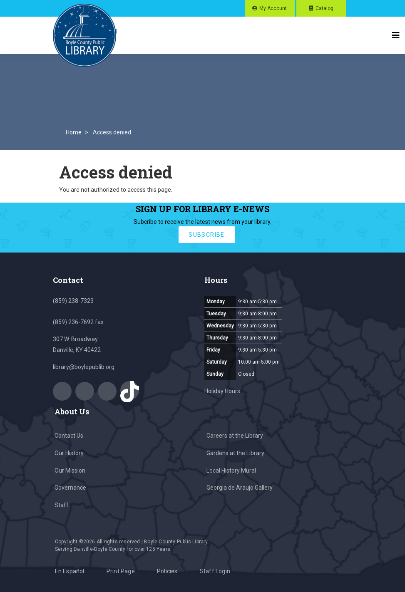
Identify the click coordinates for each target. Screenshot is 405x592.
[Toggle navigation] (396, 35)
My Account (273, 8)
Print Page (121, 571)
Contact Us (69, 435)
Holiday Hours (222, 391)
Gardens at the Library (235, 453)
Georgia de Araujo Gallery (239, 487)
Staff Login (215, 571)
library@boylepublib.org (83, 367)
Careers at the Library (234, 435)
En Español (69, 571)
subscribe (207, 234)
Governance (70, 487)
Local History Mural (231, 470)
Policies (167, 571)
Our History (69, 453)
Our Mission (70, 470)
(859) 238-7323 (73, 300)
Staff (62, 505)
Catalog (324, 8)
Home (74, 132)
